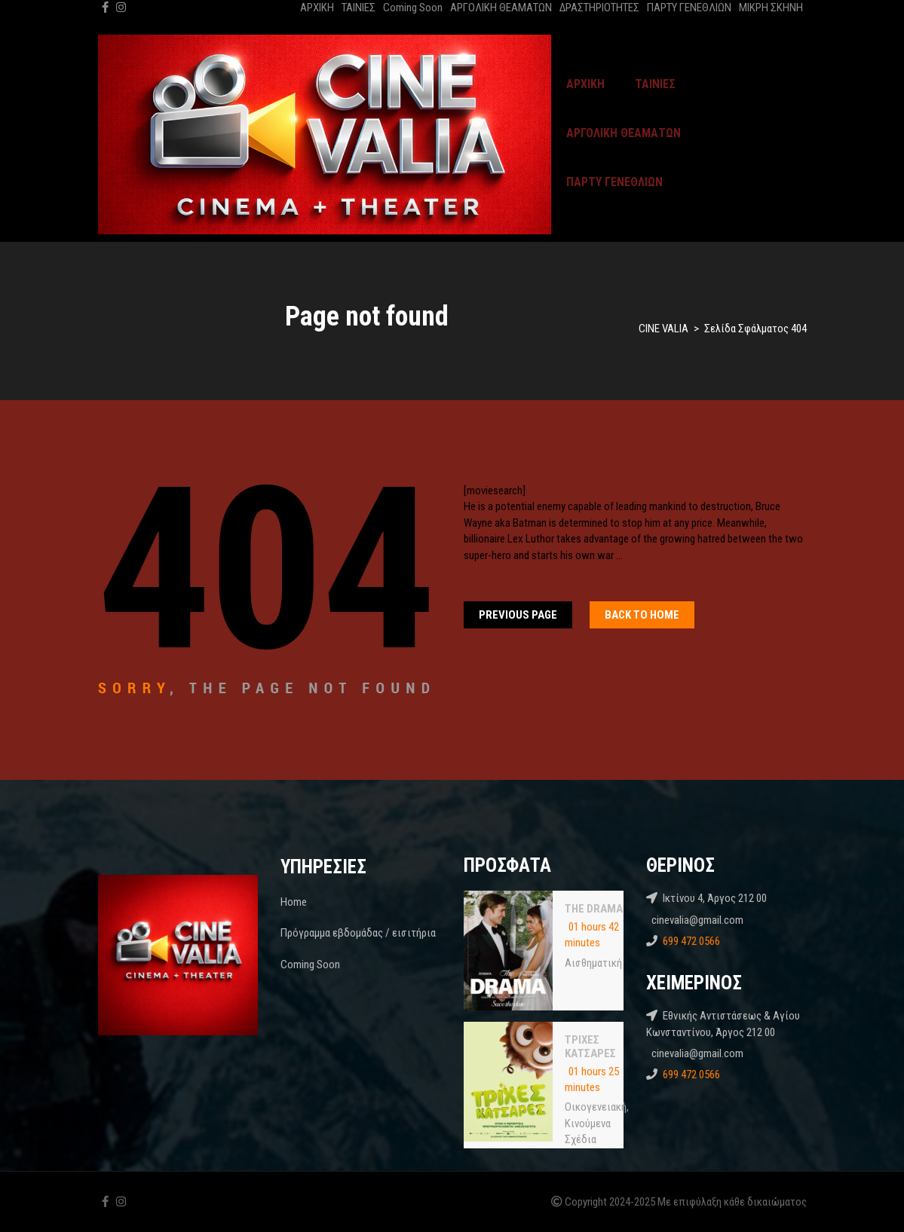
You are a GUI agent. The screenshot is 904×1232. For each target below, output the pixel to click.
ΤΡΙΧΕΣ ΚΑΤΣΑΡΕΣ (590, 1046)
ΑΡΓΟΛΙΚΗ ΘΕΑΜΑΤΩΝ (501, 7)
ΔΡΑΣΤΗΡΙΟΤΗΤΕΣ (599, 7)
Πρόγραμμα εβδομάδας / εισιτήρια (358, 933)
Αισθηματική (593, 963)
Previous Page (518, 615)
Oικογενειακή (596, 1107)
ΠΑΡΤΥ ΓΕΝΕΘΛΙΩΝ (689, 7)
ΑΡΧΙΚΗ (317, 7)
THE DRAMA (594, 909)
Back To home (642, 615)
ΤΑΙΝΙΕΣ (358, 7)
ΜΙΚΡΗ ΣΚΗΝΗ (771, 7)
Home (293, 902)
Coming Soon (413, 7)
